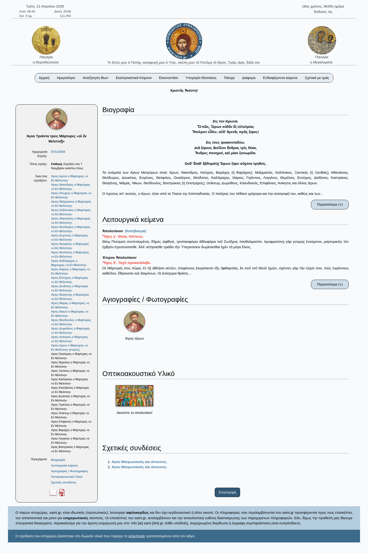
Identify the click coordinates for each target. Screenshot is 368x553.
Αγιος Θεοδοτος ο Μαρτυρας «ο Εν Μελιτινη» (70, 254)
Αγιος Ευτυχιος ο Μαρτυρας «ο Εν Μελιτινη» (69, 280)
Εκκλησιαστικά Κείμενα (133, 78)
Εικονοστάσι (168, 78)
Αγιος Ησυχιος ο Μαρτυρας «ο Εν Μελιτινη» (71, 195)
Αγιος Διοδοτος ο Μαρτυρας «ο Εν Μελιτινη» (69, 288)
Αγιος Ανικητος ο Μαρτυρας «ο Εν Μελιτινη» (69, 339)
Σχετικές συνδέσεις (63, 482)
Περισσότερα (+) (330, 204)
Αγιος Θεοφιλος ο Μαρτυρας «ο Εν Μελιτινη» (70, 246)
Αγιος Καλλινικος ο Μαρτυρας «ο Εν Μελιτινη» (71, 212)
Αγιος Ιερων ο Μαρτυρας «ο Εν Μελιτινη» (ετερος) (69, 347)
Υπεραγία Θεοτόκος (201, 78)
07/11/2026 (58, 151)
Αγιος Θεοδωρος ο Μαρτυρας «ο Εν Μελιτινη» (70, 229)
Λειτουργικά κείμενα (64, 465)
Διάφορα (248, 78)
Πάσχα (229, 78)
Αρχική (44, 78)
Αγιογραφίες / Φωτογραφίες (69, 471)
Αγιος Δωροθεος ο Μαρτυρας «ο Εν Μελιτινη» (70, 330)
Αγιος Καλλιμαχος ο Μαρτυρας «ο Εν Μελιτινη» (69, 263)
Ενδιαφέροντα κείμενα (280, 78)
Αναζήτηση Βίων (95, 78)
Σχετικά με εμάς (317, 78)
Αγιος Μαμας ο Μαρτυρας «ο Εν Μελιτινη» (70, 305)
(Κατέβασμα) (135, 231)
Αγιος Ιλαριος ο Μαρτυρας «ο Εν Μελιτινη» (70, 271)
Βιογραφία (58, 460)
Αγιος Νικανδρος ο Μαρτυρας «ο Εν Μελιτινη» (70, 187)
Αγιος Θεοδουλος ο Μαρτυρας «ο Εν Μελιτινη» (71, 322)
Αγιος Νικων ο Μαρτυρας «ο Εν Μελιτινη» (69, 314)
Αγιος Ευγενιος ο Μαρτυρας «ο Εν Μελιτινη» (69, 237)
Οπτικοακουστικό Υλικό (66, 476)
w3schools (136, 536)
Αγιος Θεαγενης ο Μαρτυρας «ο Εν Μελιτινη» (70, 297)
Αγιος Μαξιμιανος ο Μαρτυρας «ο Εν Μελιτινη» (71, 204)
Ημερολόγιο (66, 78)
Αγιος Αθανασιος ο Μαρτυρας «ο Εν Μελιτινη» (70, 220)
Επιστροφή (227, 492)
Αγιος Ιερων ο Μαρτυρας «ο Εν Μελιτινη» (69, 178)
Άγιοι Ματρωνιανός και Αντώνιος (139, 462)
